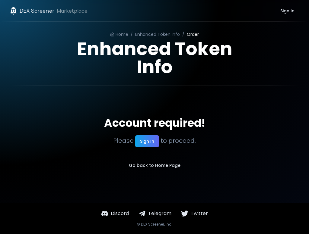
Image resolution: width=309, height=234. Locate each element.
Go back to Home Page (154, 165)
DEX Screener (152, 224)
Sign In (287, 11)
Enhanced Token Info (157, 34)
